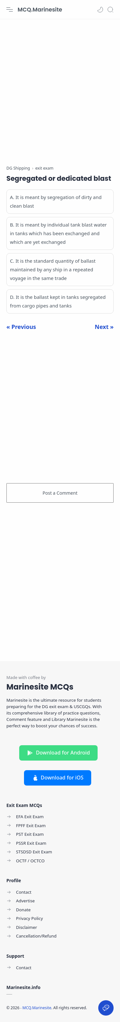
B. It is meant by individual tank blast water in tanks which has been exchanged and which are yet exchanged (58, 233)
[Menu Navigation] (9, 9)
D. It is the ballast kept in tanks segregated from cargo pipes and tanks (58, 301)
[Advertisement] (60, 89)
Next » (104, 327)
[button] (100, 9)
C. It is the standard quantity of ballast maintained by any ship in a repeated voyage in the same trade (53, 269)
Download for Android (58, 752)
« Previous (21, 327)
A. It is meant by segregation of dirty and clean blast (56, 201)
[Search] (110, 9)
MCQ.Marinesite (40, 9)
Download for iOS (58, 777)
